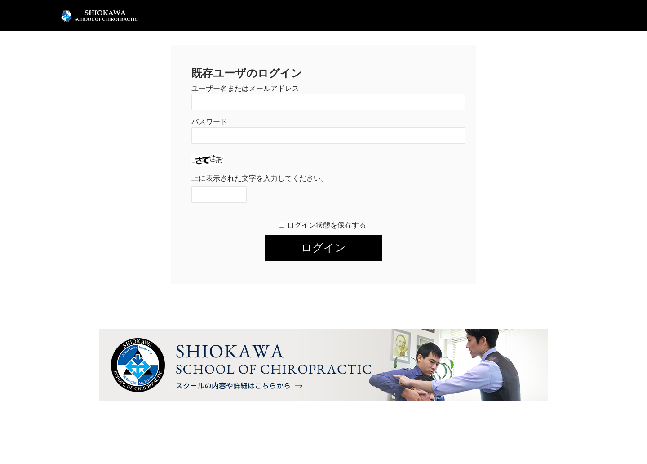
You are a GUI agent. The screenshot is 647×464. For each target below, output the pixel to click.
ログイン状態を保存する (326, 225)
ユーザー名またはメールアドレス (245, 88)
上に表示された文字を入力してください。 (259, 178)
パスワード (209, 121)
